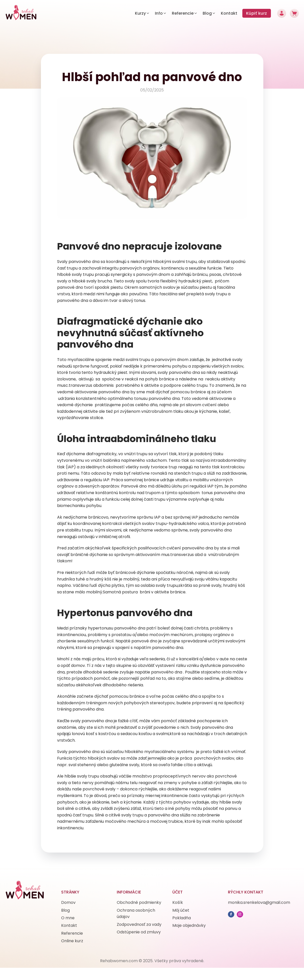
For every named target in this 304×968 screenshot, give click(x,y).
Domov (68, 902)
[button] (142, 13)
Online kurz (72, 941)
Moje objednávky (189, 925)
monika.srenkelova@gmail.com (259, 902)
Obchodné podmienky (139, 902)
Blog (65, 910)
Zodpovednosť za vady (139, 924)
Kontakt (69, 925)
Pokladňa (181, 918)
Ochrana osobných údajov (136, 913)
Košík (177, 902)
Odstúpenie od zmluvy (139, 932)
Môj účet (180, 910)
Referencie (72, 933)
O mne (68, 918)
